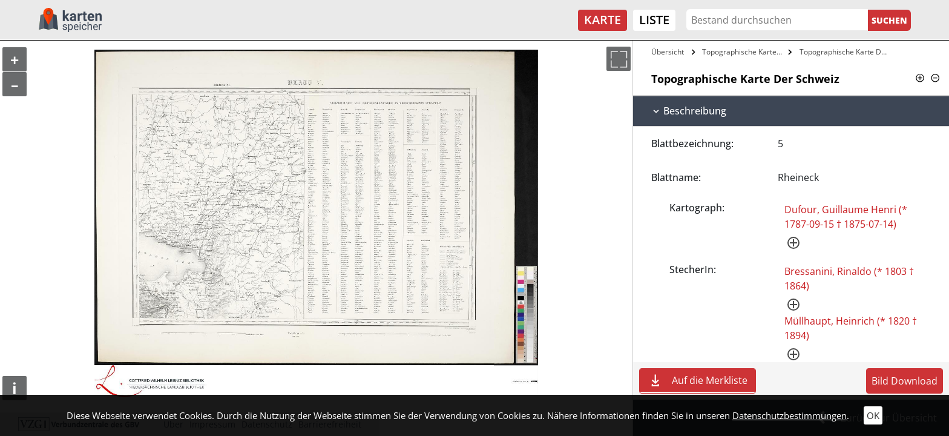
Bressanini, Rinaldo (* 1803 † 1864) (849, 278)
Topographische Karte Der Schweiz (743, 52)
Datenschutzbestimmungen (789, 415)
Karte (602, 20)
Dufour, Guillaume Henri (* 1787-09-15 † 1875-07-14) (845, 217)
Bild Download (905, 381)
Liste (654, 20)
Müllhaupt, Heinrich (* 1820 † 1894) (850, 328)
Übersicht (667, 52)
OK (873, 415)
